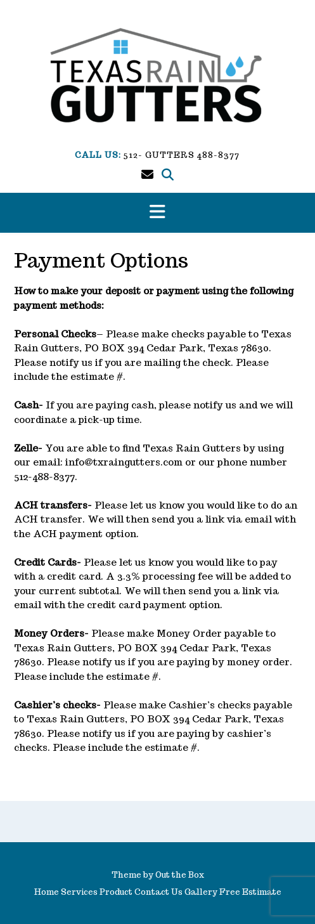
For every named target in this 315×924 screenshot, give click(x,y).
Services (79, 892)
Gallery (200, 892)
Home (46, 892)
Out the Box (179, 874)
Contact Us (158, 892)
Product (116, 892)
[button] (157, 213)
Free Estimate (250, 892)
